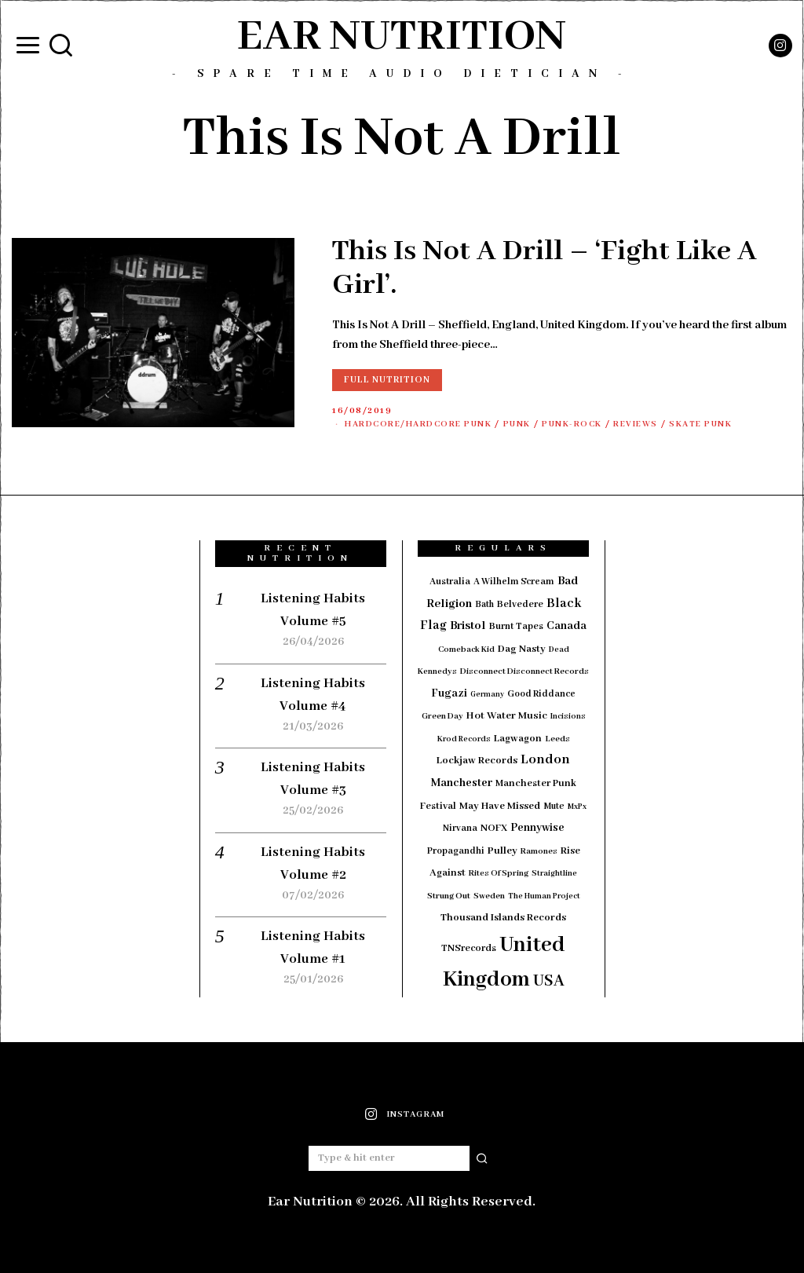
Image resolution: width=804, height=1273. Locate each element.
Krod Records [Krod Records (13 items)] (464, 739)
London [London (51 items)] (545, 759)
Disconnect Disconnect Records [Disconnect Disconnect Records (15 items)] (524, 671)
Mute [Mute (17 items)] (554, 806)
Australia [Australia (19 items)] (449, 581)
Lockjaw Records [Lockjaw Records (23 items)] (477, 760)
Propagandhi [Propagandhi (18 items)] (455, 851)
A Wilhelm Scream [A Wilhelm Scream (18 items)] (513, 581)
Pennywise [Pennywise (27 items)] (537, 828)
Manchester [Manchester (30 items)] (461, 783)
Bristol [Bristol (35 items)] (468, 626)
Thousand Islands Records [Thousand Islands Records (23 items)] (503, 917)
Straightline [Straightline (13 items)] (554, 874)
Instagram (415, 1114)
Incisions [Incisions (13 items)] (568, 716)
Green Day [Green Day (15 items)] (442, 716)
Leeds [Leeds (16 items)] (557, 738)
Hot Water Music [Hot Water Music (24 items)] (506, 715)
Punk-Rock (588, 424)
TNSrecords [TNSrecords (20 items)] (468, 948)
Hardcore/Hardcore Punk (424, 424)
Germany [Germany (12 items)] (487, 695)
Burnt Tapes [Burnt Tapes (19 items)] (516, 626)
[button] (483, 1158)
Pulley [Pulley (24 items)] (502, 851)
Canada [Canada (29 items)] (566, 626)
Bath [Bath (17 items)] (484, 604)
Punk (530, 424)
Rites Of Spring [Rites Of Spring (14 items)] (498, 873)
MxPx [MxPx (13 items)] (577, 807)
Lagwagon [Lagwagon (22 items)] (518, 738)
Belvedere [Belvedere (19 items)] (520, 604)
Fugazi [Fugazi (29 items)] (449, 693)
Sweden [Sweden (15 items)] (489, 896)
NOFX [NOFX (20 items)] (494, 828)
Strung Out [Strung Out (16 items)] (448, 896)
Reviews (656, 424)
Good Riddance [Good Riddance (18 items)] (541, 694)
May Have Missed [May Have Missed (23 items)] (499, 806)
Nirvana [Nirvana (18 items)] (460, 828)
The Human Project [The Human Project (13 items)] (544, 896)
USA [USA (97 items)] (549, 981)
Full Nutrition (387, 380)
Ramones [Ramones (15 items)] (539, 851)
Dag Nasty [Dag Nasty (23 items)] (522, 649)
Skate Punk (724, 424)
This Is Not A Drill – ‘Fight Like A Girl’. (544, 268)
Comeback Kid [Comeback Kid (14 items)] (466, 649)
